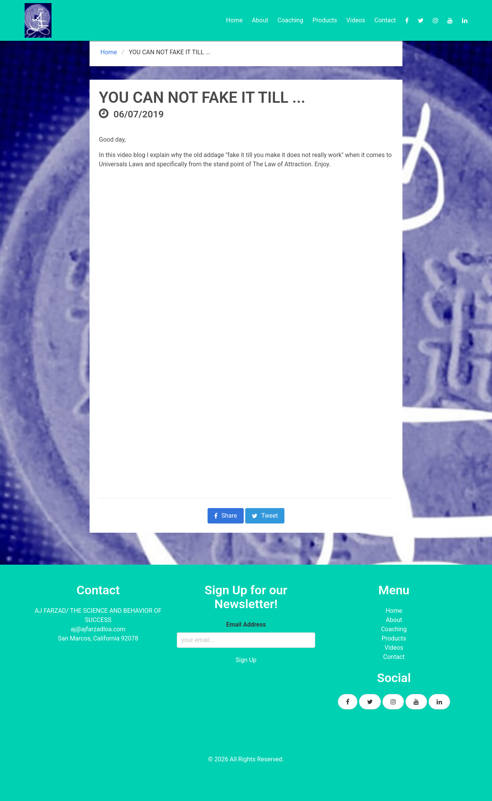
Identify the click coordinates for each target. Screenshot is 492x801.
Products (324, 20)
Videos (355, 20)
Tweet (265, 515)
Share (225, 515)
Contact (385, 20)
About (260, 20)
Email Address (246, 624)
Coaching (290, 20)
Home (234, 20)
